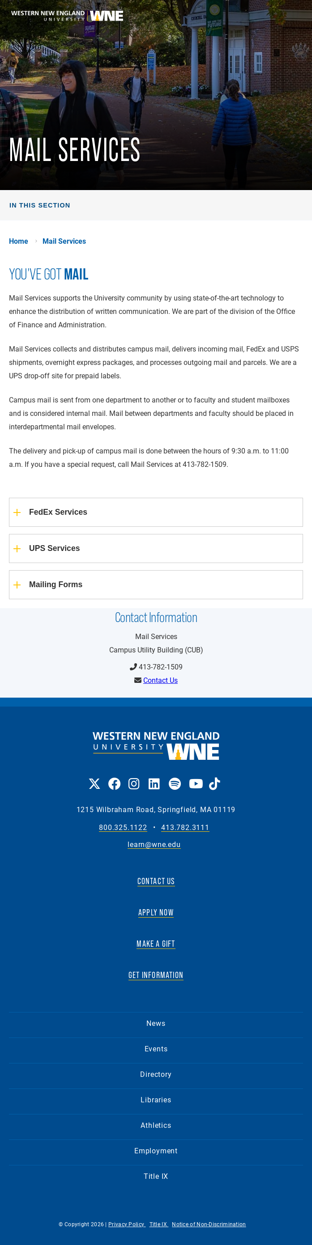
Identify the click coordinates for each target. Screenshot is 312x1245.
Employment (156, 1150)
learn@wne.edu (154, 844)
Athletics (156, 1125)
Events (156, 1048)
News (155, 1023)
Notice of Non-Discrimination (209, 1224)
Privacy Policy (127, 1224)
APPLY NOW (156, 912)
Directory (155, 1074)
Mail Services (64, 241)
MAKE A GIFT (156, 944)
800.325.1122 (123, 827)
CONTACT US (156, 881)
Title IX (156, 1176)
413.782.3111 (185, 827)
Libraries (156, 1099)
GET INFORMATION (156, 975)
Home (18, 241)
